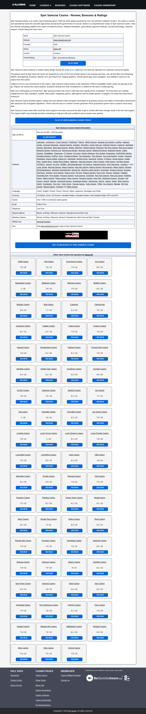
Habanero (74, 162)
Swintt (39, 184)
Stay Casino (100, 583)
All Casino (72, 711)
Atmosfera (85, 145)
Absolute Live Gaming (106, 142)
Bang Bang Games (60, 148)
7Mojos (81, 142)
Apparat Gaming (65, 145)
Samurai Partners (43, 222)
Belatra (71, 148)
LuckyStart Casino (23, 455)
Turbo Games (91, 184)
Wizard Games (49, 187)
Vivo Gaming (108, 184)
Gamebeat (41, 159)
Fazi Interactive (85, 156)
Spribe (114, 181)
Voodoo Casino (23, 626)
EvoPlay (55, 156)
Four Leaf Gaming (110, 156)
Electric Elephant (88, 153)
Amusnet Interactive (50, 145)
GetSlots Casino (23, 369)
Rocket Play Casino (49, 519)
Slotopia (53, 181)
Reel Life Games (116, 176)
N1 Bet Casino (49, 476)
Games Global (51, 159)
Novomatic (105, 170)
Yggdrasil (59, 187)
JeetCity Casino (74, 390)
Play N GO (101, 173)
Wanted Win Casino (48, 626)
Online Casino (41, 675)
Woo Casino (49, 648)
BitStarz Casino (23, 304)
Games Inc (62, 159)
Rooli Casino (99, 519)
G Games (107, 159)
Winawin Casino (99, 626)
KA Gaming (87, 164)
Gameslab (71, 159)
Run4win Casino (48, 541)
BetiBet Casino (100, 283)
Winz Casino (23, 648)
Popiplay (124, 173)
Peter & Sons (70, 173)
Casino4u (74, 304)
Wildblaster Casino (74, 626)
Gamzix (100, 159)
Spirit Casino (74, 583)
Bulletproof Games (100, 151)
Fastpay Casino (74, 347)
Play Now (73, 63)
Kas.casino (23, 412)
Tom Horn (56, 184)
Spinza (108, 181)
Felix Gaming (97, 156)
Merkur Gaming (95, 167)
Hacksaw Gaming (85, 162)
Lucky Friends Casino (100, 433)
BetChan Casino (74, 283)
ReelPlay (127, 176)
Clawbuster (58, 153)
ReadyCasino (99, 498)
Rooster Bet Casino (23, 541)
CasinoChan (100, 304)
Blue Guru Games (126, 148)
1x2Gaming (50, 142)
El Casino (77, 153)
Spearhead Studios (80, 181)
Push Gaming (80, 176)
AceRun (118, 142)
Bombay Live (56, 151)
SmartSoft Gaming (64, 181)
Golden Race (47, 162)
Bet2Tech (78, 148)
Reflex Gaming (48, 178)
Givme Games (118, 159)
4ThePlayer (72, 142)
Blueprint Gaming (43, 151)
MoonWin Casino (23, 476)
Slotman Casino (23, 562)
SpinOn (101, 181)
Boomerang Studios (70, 151)
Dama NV (57, 49)
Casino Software (79, 5)
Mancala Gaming (54, 167)
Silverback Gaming (109, 178)
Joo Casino (99, 390)
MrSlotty (128, 167)
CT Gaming (68, 153)
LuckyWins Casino (48, 455)
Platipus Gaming (89, 173)
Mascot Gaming (68, 167)
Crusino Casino (99, 326)
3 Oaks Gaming (61, 142)
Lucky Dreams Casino (74, 433)
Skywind (121, 178)
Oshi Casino (100, 476)
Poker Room (41, 680)
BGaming (100, 148)
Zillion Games (72, 187)
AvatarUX (121, 145)
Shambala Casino (74, 541)
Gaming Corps (81, 159)
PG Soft (79, 173)
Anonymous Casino (74, 261)
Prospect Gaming (67, 176)
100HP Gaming (91, 142)
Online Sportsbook (43, 690)
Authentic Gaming (109, 145)
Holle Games (110, 162)
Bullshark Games (114, 151)
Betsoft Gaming (89, 148)
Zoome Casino (74, 648)
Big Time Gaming (111, 148)
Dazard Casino (23, 347)
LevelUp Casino (23, 433)
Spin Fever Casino (23, 583)
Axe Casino (99, 261)
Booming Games (85, 151)
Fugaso (121, 156)
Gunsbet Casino (99, 369)
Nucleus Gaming (116, 170)
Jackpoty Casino (49, 390)
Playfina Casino (48, 498)
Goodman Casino (74, 369)
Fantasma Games (71, 156)
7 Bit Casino (49, 261)
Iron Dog (56, 164)
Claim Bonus (49, 137)
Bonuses (60, 5)
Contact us (65, 680)
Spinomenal (93, 181)
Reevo (39, 178)
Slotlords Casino (99, 541)
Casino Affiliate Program (71, 675)
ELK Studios (100, 153)
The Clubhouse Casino (48, 605)
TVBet (99, 184)
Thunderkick (47, 184)
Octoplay (127, 170)
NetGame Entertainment (61, 170)
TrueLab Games (78, 184)
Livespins (124, 164)
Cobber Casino (48, 326)
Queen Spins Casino (74, 498)
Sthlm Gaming (123, 181)
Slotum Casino (74, 562)
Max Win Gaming (81, 167)
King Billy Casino (74, 412)
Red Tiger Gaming (102, 176)
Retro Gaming (72, 178)
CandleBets (48, 153)
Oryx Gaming (58, 173)
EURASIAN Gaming (124, 153)
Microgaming (107, 167)
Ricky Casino (23, 519)
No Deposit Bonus (43, 705)
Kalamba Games (99, 164)
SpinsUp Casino (48, 583)
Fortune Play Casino (99, 347)
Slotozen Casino (48, 562)
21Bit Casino (23, 261)
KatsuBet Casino (49, 412)
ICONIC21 (41, 164)
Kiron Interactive (113, 164)
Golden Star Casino (49, 369)
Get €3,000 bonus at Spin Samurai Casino (73, 245)
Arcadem (76, 145)
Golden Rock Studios (61, 162)
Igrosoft (49, 164)
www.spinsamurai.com (62, 40)
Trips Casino (100, 605)
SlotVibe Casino (99, 562)
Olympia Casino (74, 476)
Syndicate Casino (23, 605)
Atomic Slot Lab (95, 145)
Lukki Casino (74, 455)
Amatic (39, 145)
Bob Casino (48, 304)
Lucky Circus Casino (48, 433)
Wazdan (117, 184)
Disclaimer (14, 675)
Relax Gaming (60, 178)
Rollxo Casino (74, 519)
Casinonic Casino (23, 326)
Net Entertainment (44, 170)
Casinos (44, 5)
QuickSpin (90, 176)
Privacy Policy (16, 680)
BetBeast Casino (49, 283)
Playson (109, 173)
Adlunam (126, 142)
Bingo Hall (40, 685)
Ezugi (61, 156)
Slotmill (46, 181)
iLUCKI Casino (23, 390)
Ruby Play (97, 178)
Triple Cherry (66, 184)
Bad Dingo (48, 148)
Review (23, 273)
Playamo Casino (23, 498)
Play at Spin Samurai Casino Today (73, 120)
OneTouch (41, 173)
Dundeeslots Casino (48, 347)
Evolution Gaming (44, 156)
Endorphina (110, 153)
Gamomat (92, 159)
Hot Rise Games (122, 162)
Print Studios (54, 176)
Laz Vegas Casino (99, 412)
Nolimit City (76, 170)
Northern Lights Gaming (90, 170)
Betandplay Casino (23, 283)
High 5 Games (98, 162)
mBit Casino (100, 455)
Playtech (116, 173)
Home (32, 5)
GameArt (128, 156)
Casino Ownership (105, 5)
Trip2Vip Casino (74, 605)
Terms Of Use (16, 685)
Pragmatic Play (42, 176)
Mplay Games (118, 167)
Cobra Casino (74, 326)
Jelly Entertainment (74, 164)
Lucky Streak (42, 167)
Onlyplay (49, 173)
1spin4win (41, 142)
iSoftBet (63, 164)
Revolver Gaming (86, 178)
